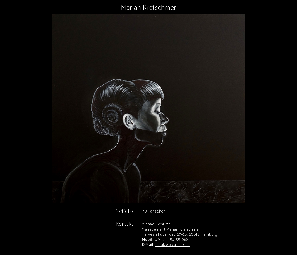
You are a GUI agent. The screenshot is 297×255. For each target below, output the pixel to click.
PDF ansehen (154, 210)
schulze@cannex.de (172, 244)
